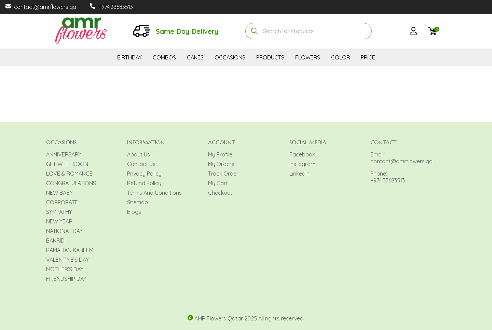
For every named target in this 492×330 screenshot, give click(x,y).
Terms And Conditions (154, 192)
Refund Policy (144, 183)
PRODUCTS (270, 57)
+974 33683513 (115, 6)
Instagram (302, 164)
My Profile (220, 154)
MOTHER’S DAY (64, 269)
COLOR (340, 57)
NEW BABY (59, 192)
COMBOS (164, 57)
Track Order (223, 173)
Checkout (220, 192)
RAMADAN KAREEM (69, 250)
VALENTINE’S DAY (67, 259)
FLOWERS (307, 57)
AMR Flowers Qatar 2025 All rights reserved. (249, 318)
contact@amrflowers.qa (45, 6)
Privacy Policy (144, 173)
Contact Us (141, 164)
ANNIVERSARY (63, 154)
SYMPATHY (59, 211)
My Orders (221, 164)
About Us (138, 154)
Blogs (134, 211)
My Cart (218, 183)
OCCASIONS (230, 57)
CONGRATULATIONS (71, 183)
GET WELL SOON (67, 164)
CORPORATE (62, 202)
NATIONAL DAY (64, 231)
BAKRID (55, 240)
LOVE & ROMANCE (69, 173)
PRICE (368, 57)
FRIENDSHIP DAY (66, 278)
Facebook (302, 154)
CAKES (195, 57)
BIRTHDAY (129, 57)
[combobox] (308, 31)
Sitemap (137, 202)
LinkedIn (299, 173)
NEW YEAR (59, 221)
